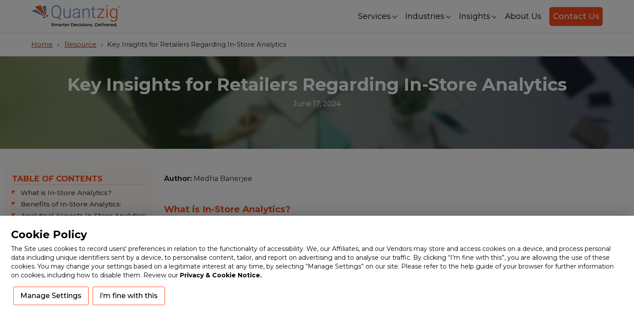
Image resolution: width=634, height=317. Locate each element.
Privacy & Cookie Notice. (221, 275)
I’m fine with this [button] (129, 295)
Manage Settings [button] (51, 295)
